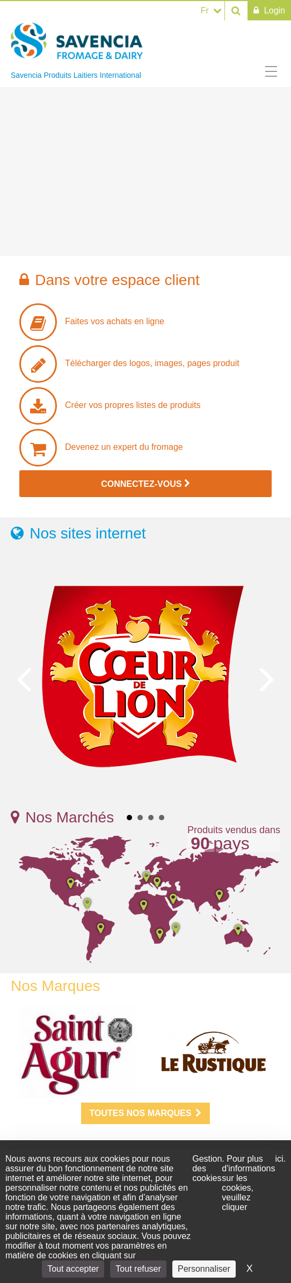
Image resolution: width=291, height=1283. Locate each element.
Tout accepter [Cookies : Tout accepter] (73, 1268)
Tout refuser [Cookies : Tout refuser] (138, 1268)
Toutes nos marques (146, 1113)
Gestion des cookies (207, 1168)
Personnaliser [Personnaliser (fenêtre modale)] (204, 1268)
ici (279, 1158)
